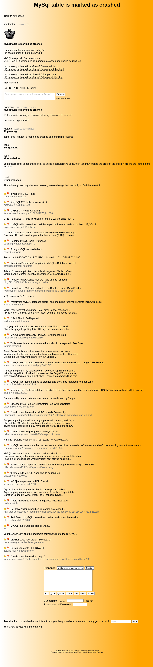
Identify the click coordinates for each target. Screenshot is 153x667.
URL (76, 599)
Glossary (77, 656)
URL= (83, 599)
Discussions (73, 657)
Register (89, 606)
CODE (69, 599)
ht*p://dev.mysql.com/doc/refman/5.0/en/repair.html (31, 66)
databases (18, 16)
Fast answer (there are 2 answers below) (32, 97)
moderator (9, 24)
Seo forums (82, 657)
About (97, 656)
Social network (56, 657)
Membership (89, 656)
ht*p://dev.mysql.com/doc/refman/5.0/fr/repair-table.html (33, 77)
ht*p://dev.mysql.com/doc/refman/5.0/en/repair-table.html (34, 69)
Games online (59, 656)
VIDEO (90, 599)
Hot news (65, 657)
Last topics (69, 656)
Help (82, 656)
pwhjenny (9, 108)
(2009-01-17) (23, 24)
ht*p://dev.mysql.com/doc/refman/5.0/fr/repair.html (30, 74)
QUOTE (61, 599)
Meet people (92, 657)
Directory (100, 657)
